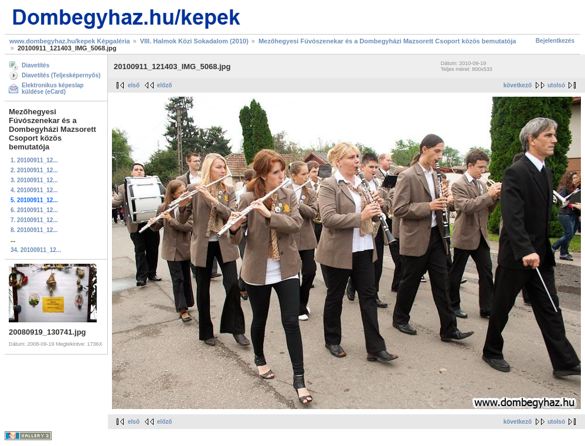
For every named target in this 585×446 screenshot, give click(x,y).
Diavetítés (35, 65)
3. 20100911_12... (34, 180)
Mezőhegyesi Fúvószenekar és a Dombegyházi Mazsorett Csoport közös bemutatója (387, 41)
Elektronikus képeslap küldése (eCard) (53, 88)
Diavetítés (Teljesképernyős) (61, 75)
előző (164, 85)
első (134, 85)
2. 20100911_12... (34, 170)
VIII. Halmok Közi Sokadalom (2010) (194, 41)
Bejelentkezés (555, 41)
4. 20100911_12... (34, 190)
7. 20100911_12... (34, 220)
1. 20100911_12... (34, 160)
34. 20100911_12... (36, 250)
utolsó (556, 85)
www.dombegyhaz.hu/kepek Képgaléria (69, 41)
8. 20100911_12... (34, 230)
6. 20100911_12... (34, 210)
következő (518, 85)
